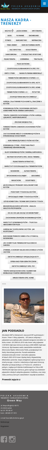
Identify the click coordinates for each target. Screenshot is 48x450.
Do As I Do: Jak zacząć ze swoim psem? (23, 213)
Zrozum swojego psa (23, 122)
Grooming (35, 176)
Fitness (8, 40)
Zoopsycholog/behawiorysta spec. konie (23, 87)
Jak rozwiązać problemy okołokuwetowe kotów (20, 186)
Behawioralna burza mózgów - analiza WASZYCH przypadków (19, 207)
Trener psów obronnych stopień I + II (23, 78)
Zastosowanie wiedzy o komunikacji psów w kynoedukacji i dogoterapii (21, 135)
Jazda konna (22, 31)
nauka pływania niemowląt (30, 73)
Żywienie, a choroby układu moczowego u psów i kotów (23, 251)
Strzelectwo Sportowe (31, 54)
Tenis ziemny (12, 45)
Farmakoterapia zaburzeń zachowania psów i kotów (22, 128)
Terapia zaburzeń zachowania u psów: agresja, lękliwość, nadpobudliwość (22, 116)
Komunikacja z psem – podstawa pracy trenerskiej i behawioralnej (19, 146)
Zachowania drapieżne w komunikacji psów (23, 218)
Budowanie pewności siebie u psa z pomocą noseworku (20, 237)
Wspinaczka (36, 40)
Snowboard (34, 35)
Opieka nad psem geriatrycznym (23, 261)
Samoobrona (11, 54)
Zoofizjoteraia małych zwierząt (23, 97)
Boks (10, 35)
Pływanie (20, 35)
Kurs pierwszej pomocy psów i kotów (23, 140)
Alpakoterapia (30, 171)
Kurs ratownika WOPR (31, 45)
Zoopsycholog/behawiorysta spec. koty (23, 83)
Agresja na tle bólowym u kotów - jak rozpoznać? (19, 230)
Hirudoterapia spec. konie (23, 278)
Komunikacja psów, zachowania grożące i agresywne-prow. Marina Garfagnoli (20, 109)
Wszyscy (8, 31)
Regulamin (5, 426)
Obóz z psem (9, 73)
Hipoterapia (37, 31)
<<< (4, 283)
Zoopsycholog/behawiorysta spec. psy (23, 68)
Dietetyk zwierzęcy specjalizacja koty (23, 257)
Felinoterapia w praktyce (23, 161)
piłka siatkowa (23, 64)
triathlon (38, 59)
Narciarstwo (21, 40)
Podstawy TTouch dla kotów (23, 192)
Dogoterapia (31, 50)
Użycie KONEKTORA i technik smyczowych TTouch (23, 201)
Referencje (5, 422)
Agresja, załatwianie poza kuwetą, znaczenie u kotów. (22, 102)
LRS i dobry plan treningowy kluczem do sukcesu (20, 244)
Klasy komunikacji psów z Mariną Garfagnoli (23, 152)
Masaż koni (16, 180)
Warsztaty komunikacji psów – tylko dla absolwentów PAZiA (20, 223)
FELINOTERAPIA (9, 59)
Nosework (15, 171)
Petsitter (36, 92)
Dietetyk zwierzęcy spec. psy (23, 266)
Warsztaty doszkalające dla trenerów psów (23, 166)
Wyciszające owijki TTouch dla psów (23, 197)
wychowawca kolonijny (16, 176)
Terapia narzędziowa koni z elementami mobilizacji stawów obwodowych (19, 272)
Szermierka (24, 59)
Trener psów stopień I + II (17, 92)
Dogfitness (30, 180)
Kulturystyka (15, 50)
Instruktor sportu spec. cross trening (23, 157)
